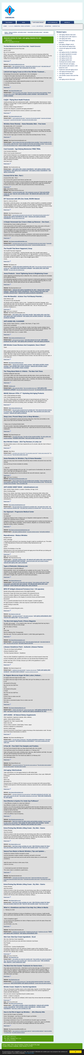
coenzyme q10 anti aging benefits (33, 118)
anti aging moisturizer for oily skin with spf (21, 794)
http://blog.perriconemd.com (16, 1003)
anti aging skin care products (13, 316)
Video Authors (25, 26)
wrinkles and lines (18, 438)
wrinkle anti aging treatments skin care (23, 266)
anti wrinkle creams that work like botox (68, 76)
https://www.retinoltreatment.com (17, 338)
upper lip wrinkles (48, 1031)
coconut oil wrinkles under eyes (39, 245)
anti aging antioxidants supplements (36, 739)
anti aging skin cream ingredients (23, 169)
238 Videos (11, 41)
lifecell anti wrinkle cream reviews (20, 92)
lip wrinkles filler (7, 1032)
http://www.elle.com (13, 957)
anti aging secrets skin (65, 58)
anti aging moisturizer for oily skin (39, 794)
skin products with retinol (39, 582)
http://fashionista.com (14, 979)
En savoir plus (29, 1053)
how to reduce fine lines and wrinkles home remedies (26, 142)
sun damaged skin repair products (43, 389)
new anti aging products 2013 (18, 218)
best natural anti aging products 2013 (41, 215)
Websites (17, 26)
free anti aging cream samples (44, 765)
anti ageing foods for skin (19, 642)
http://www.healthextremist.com (16, 64)
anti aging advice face (65, 56)
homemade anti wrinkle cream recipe (32, 879)
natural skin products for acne (33, 66)
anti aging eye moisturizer (20, 170)
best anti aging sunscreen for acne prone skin (22, 215)
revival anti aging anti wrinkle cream (67, 49)
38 (13, 1040)
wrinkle (67, 22)
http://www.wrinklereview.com (16, 362)
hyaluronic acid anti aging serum (68, 69)
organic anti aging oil (18, 709)
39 (14, 1040)
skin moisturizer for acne (18, 66)
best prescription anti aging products (22, 983)
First (8, 1038)
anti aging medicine (45, 531)
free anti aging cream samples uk (30, 765)
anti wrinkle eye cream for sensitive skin (22, 959)
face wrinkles (52, 22)
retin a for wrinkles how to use (30, 388)
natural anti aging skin (11, 617)
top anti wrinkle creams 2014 (31, 453)
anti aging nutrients (23, 617)
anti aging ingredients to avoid (67, 54)
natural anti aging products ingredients (30, 293)
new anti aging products (41, 341)
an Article (39, 26)
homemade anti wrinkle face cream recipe (21, 877)
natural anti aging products (18, 413)
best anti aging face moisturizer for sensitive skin (24, 506)
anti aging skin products (25, 341)
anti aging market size (65, 60)
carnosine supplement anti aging (31, 671)
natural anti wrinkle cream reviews (22, 364)
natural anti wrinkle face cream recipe (39, 877)
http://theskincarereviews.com (16, 819)
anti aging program (28, 616)
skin (23, 22)
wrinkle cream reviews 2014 (43, 453)
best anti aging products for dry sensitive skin (23, 410)
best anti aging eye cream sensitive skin (17, 960)
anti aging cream (38, 22)
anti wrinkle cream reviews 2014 (18, 453)
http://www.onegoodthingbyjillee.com (18, 241)
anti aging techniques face (66, 71)
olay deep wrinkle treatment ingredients (35, 981)
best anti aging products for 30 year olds (25, 389)
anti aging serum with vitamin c (68, 36)
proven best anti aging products (43, 983)
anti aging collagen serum (66, 44)
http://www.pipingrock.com (15, 116)
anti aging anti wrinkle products (33, 316)
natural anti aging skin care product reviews (37, 561)
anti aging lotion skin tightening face (16, 270)
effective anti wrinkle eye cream (31, 824)
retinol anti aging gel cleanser (18, 339)
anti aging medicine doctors (19, 531)
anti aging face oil (45, 66)
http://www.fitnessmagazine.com (17, 640)
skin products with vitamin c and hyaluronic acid (68, 66)
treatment (8, 22)
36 (9, 1040)
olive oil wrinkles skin (22, 483)
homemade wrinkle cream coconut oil (20, 243)
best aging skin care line (41, 314)
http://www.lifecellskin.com (15, 90)
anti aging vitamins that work (67, 34)
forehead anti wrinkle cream (67, 62)
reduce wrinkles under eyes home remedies (30, 145)
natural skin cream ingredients (19, 291)
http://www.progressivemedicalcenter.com (19, 530)
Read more (7, 61)
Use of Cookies (18, 1044)
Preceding (13, 1038)
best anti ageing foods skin (32, 642)
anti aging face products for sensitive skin (30, 508)
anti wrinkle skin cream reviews (20, 366)
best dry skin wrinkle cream (21, 193)
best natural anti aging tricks (67, 46)
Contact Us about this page (32, 1044)
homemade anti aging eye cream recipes (37, 243)
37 (11, 1040)
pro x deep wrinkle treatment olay (19, 981)
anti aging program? (17, 616)
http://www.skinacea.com (15, 580)
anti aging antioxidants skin (42, 616)
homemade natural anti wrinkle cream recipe (13, 879)
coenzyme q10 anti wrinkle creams (29, 119)
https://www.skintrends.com (15, 408)
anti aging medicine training (33, 531)
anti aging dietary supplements (19, 739)
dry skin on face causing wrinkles (32, 436)
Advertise (48, 26)
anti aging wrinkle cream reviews (25, 94)
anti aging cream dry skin (14, 711)
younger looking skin (19, 559)
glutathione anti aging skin (32, 931)
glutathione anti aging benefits (18, 670)
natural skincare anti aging (66, 64)
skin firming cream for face (40, 846)
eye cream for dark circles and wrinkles (31, 823)
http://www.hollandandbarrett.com (17, 707)
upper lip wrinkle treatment (37, 1031)
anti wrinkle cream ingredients (25, 1007)
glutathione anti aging (43, 931)
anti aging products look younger (14, 561)
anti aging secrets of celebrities (68, 52)
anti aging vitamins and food (26, 643)
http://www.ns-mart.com (14, 614)
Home (5, 26)
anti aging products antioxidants (25, 741)
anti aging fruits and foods (12, 643)
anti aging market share (66, 73)
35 (7, 1040)
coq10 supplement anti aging (18, 118)
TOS (12, 1044)
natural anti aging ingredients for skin (15, 216)
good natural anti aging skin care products (23, 585)
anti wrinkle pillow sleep (18, 436)
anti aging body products (17, 671)
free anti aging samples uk (18, 765)
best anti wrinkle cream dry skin (34, 438)
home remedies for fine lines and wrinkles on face (31, 143)
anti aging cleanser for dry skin (32, 339)
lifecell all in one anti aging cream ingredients (37, 92)
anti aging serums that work (67, 79)
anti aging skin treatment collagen (21, 268)
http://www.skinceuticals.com (16, 792)
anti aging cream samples (20, 766)
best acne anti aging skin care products (22, 582)
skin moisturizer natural (11, 68)
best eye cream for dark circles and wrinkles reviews (27, 821)
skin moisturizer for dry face (27, 67)
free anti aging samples (9, 766)
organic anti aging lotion (29, 709)
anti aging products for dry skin (23, 411)
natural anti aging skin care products (15, 562)
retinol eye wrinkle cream (34, 960)
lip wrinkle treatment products (18, 1032)
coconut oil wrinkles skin (19, 192)
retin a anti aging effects (18, 388)
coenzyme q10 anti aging (15, 119)
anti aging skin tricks (65, 38)
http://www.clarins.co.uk (14, 844)
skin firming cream (43, 847)
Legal (8, 1044)
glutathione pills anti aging (31, 670)
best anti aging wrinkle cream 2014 (20, 454)
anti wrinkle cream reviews (20, 368)
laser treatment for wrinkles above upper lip (22, 1031)
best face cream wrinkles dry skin (22, 846)
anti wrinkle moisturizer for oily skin (28, 796)
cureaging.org (9, 17)
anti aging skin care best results (22, 314)
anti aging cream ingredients (38, 170)
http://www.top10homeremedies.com (18, 478)
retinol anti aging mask (47, 508)
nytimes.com (12, 386)
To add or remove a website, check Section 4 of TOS (17, 1046)
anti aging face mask (43, 506)
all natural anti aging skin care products (39, 559)
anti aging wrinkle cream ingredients (24, 1005)
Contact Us (56, 26)
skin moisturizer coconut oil (32, 192)
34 (5, 1040)
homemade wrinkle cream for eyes (23, 245)
